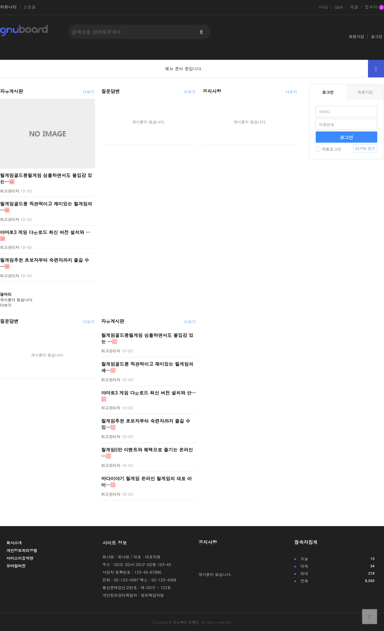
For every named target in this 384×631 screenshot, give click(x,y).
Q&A (338, 7)
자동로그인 (328, 149)
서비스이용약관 (19, 558)
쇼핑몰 (29, 7)
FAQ (323, 7)
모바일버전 (16, 565)
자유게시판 (11, 91)
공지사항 (212, 91)
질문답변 (110, 91)
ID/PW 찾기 (365, 148)
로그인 (376, 36)
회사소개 (14, 542)
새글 (354, 7)
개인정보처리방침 (21, 550)
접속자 (374, 7)
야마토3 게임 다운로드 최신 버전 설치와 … (45, 232)
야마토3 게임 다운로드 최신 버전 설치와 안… (148, 392)
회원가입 (356, 36)
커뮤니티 (8, 7)
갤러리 (6, 294)
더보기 (88, 91)
